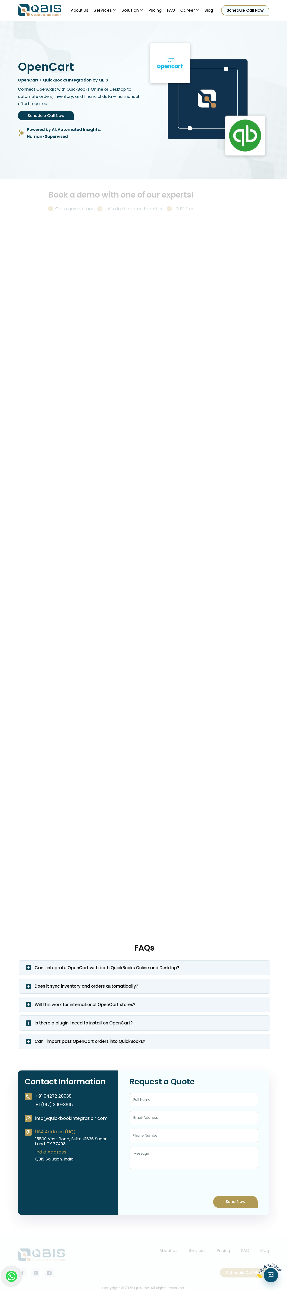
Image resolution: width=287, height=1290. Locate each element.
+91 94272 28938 (53, 1096)
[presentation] (164, 1182)
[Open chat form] (271, 1275)
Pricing (155, 10)
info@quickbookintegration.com (71, 1118)
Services (105, 10)
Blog (208, 10)
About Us (79, 10)
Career (189, 10)
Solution (132, 10)
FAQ (171, 10)
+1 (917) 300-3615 (54, 1104)
